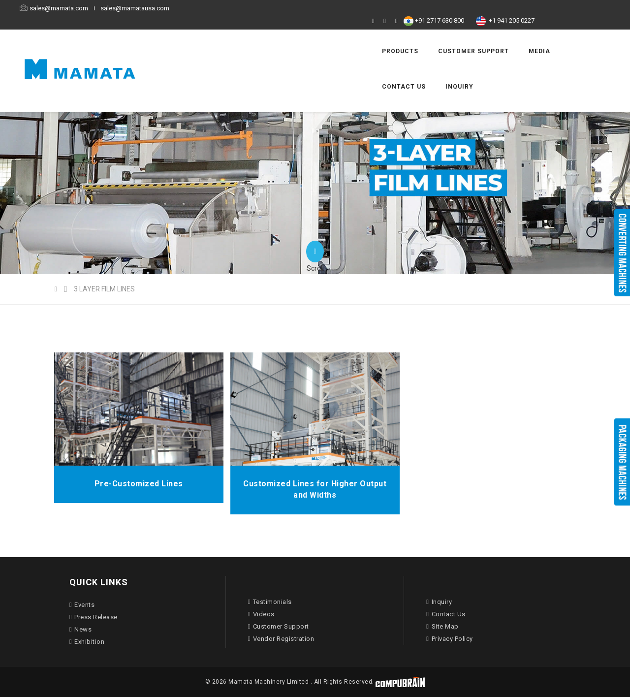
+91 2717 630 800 (479, 8)
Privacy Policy (449, 638)
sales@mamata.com (90, 8)
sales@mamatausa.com (164, 8)
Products (330, 35)
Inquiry (326, 70)
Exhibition (86, 641)
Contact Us (521, 35)
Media (469, 35)
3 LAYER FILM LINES (104, 289)
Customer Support (403, 35)
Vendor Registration (281, 638)
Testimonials (270, 601)
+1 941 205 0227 (546, 8)
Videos (261, 614)
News (80, 629)
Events (81, 604)
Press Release (93, 617)
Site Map (442, 626)
